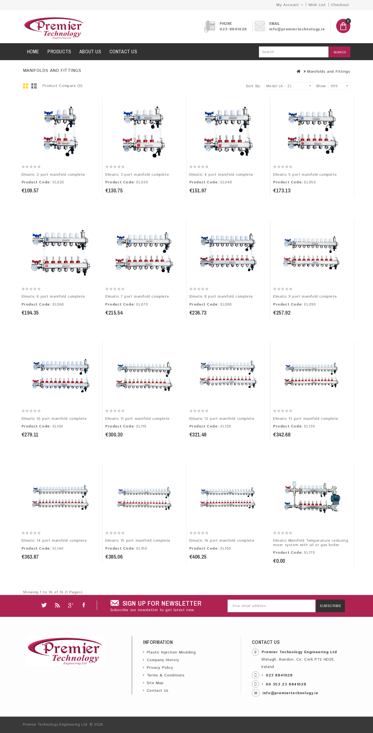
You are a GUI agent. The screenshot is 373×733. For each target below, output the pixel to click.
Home (33, 51)
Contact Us (158, 690)
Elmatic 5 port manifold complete (305, 174)
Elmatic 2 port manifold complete (53, 174)
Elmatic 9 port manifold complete (305, 296)
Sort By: (253, 86)
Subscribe (330, 606)
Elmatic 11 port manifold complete (137, 418)
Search (339, 52)
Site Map (155, 683)
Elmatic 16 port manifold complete (222, 540)
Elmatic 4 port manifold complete (221, 174)
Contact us (123, 51)
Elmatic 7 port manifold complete (137, 296)
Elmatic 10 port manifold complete (54, 418)
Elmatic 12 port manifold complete (222, 418)
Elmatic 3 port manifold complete (137, 174)
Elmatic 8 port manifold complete (221, 296)
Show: (317, 86)
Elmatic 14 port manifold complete (54, 540)
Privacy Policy (160, 667)
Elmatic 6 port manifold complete (53, 296)
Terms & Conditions (166, 675)
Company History (163, 660)
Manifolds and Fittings (328, 71)
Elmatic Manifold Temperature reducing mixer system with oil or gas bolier (310, 542)
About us (90, 51)
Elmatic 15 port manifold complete (138, 540)
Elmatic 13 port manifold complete (305, 418)
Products (59, 51)
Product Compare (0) (63, 86)
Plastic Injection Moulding (171, 652)
